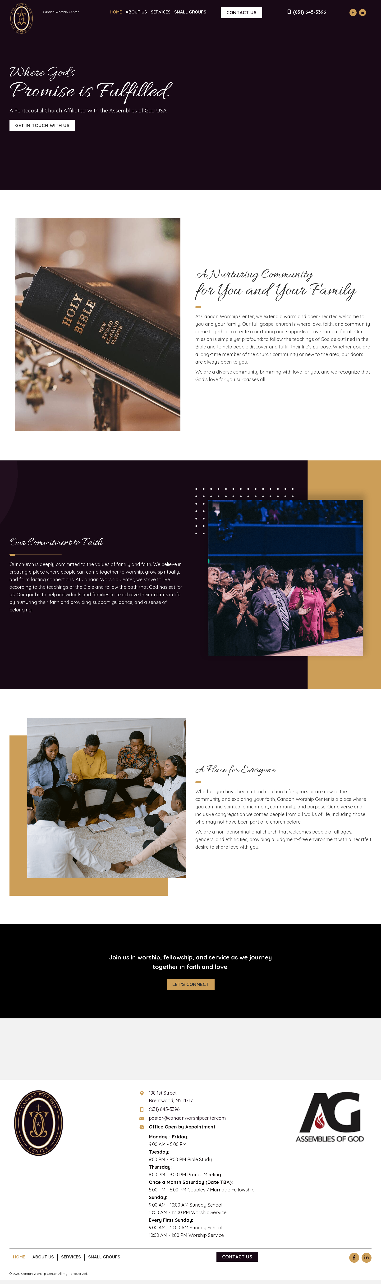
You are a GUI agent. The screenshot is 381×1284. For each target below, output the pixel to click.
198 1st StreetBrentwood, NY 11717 (171, 1096)
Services (71, 1257)
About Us (43, 1257)
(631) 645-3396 (309, 12)
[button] (353, 12)
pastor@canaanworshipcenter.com (187, 1118)
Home (19, 1257)
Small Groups (104, 1257)
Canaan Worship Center (61, 12)
